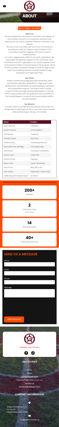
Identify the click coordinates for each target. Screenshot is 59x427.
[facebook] (26, 337)
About (29, 357)
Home (29, 353)
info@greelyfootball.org (29, 403)
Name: (6, 260)
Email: (6, 269)
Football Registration (29, 360)
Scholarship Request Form (29, 370)
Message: (8, 287)
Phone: (7, 278)
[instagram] (33, 337)
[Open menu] (54, 6)
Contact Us (29, 367)
